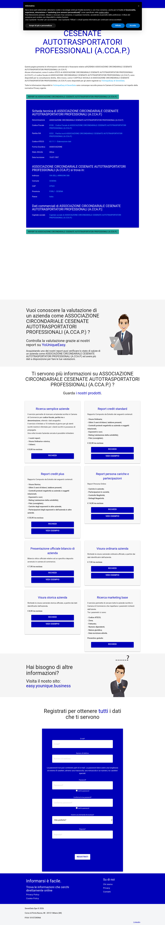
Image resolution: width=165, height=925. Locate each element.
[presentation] (82, 847)
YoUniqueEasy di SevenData (112, 81)
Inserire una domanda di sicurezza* (82, 815)
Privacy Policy (32, 894)
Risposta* (82, 829)
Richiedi (52, 455)
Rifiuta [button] (118, 25)
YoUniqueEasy (53, 345)
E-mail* (82, 739)
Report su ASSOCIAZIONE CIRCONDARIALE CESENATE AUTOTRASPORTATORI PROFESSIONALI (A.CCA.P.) (72, 97)
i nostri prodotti (88, 393)
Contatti (107, 891)
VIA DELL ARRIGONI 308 (59, 175)
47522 (52, 186)
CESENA (52, 181)
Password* (82, 780)
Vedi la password (83, 791)
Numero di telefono (82, 753)
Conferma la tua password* (83, 797)
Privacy (106, 888)
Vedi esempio (112, 456)
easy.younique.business (48, 685)
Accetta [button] (133, 25)
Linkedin (136, 922)
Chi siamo (108, 884)
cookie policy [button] (104, 12)
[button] (139, 6)
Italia (51, 196)
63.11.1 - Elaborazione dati (60, 141)
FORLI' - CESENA (56, 191)
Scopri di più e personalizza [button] (40, 25)
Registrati (82, 857)
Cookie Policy (32, 898)
